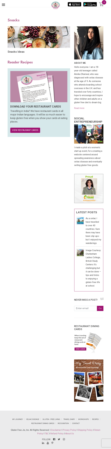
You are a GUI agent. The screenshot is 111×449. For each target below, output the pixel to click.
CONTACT (76, 423)
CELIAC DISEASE (32, 419)
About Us (69, 433)
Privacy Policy (70, 430)
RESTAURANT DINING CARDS (42, 423)
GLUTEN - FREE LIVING (51, 419)
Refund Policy (57, 433)
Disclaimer (56, 430)
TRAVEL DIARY (69, 419)
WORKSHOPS (83, 419)
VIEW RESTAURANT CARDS (25, 130)
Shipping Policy (85, 430)
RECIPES (95, 419)
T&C (47, 433)
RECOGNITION (63, 423)
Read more (79, 108)
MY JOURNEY (17, 419)
